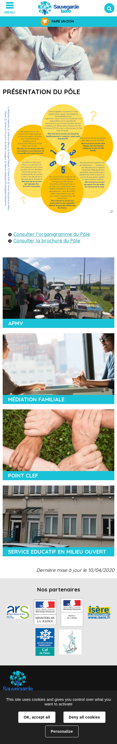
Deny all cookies (84, 717)
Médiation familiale (36, 399)
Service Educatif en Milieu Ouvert (57, 551)
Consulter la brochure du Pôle (46, 241)
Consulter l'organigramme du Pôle (51, 234)
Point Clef (23, 475)
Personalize (62, 731)
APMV (15, 323)
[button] (58, 158)
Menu (9, 12)
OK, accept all (37, 717)
